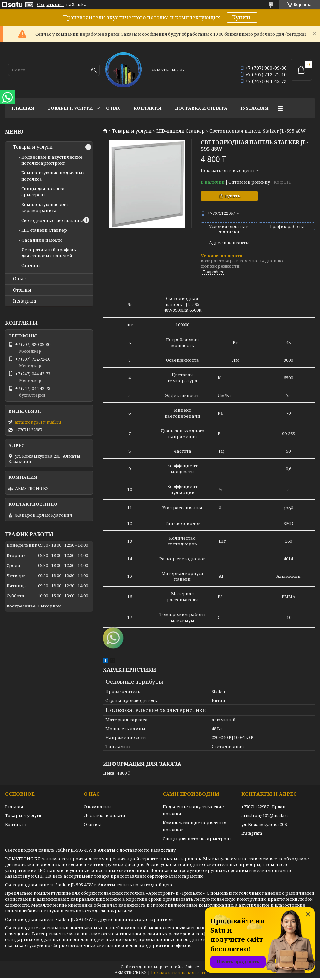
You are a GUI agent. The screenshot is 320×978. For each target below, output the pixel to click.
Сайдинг (30, 265)
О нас (113, 108)
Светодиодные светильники (53, 220)
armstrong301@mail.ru (38, 422)
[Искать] (94, 70)
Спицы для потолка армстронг (43, 191)
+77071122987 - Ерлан (263, 807)
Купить (242, 17)
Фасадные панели (41, 240)
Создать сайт (50, 4)
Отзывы (22, 290)
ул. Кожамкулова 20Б (264, 824)
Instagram (254, 108)
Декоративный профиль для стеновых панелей (48, 253)
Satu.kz (192, 967)
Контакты (148, 108)
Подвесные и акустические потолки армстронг (52, 160)
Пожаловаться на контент (178, 972)
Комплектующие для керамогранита (44, 207)
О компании (97, 807)
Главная (22, 108)
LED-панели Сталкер (180, 131)
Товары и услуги (70, 108)
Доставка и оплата (201, 108)
